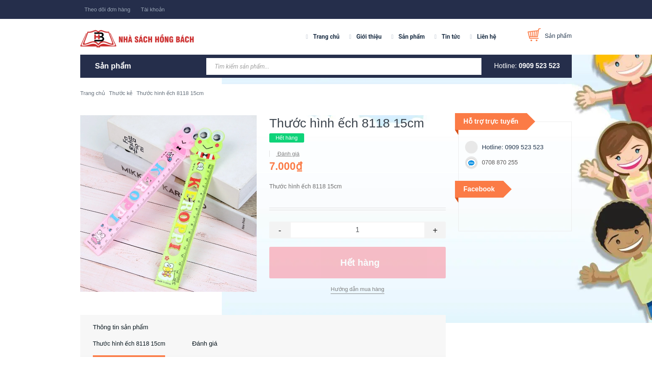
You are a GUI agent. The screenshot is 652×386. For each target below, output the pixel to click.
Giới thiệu (368, 36)
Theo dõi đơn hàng (107, 9)
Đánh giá (288, 154)
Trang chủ (326, 36)
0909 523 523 (539, 65)
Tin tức (451, 36)
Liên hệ (486, 36)
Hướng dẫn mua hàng (357, 289)
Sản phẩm (411, 36)
